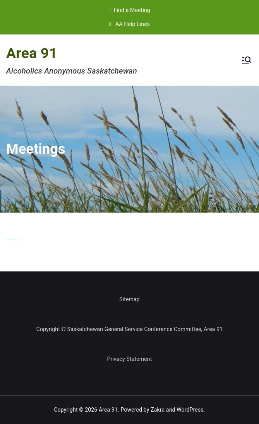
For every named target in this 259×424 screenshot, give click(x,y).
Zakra (158, 410)
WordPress (190, 410)
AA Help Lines (129, 24)
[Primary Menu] (246, 60)
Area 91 (31, 53)
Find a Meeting (129, 10)
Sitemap (129, 299)
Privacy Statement (129, 359)
